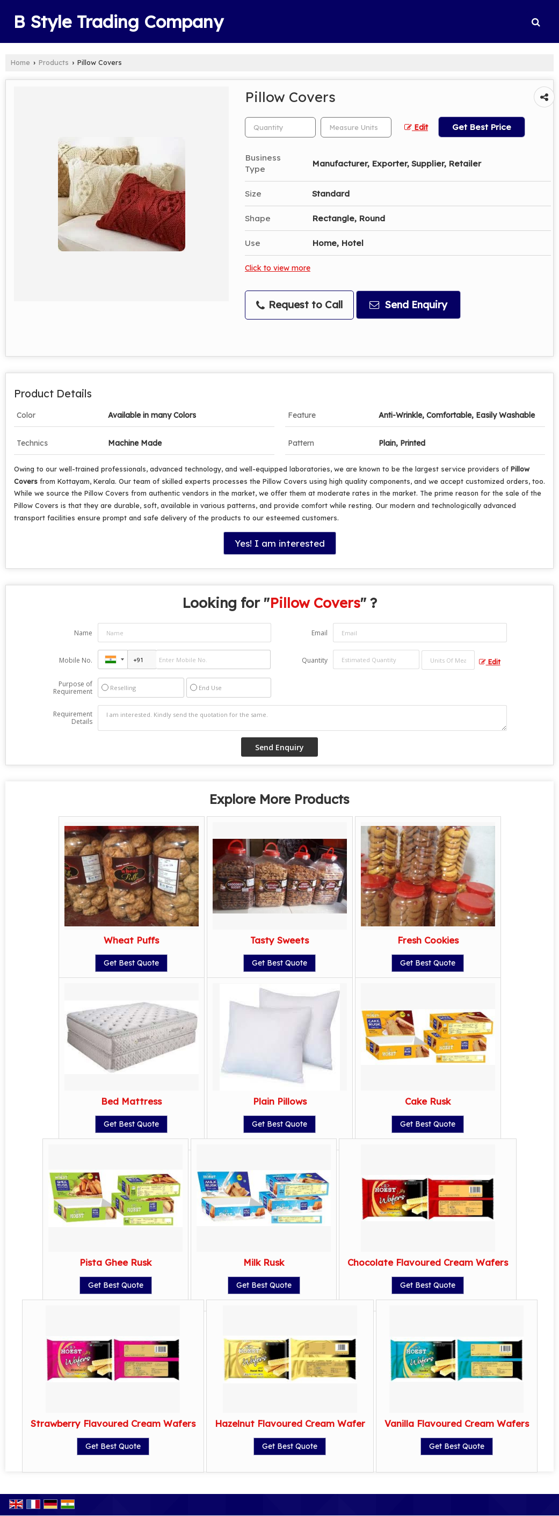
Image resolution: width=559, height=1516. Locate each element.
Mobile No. (75, 660)
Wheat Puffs (131, 940)
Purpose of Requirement (72, 687)
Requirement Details (72, 718)
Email (319, 632)
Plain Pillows (280, 1101)
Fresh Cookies (428, 940)
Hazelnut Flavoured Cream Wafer (290, 1423)
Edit (416, 127)
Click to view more (277, 267)
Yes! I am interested (280, 543)
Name (83, 632)
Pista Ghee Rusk (115, 1262)
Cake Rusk (428, 1101)
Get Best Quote (131, 963)
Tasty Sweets (279, 940)
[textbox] (356, 127)
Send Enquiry (408, 305)
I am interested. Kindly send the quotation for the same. (302, 718)
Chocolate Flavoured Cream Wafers (427, 1262)
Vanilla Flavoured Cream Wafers (456, 1423)
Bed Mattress (131, 1101)
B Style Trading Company (118, 21)
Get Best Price (481, 127)
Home (20, 62)
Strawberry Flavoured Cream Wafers (113, 1423)
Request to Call (299, 305)
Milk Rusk (263, 1262)
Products (54, 62)
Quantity (315, 660)
